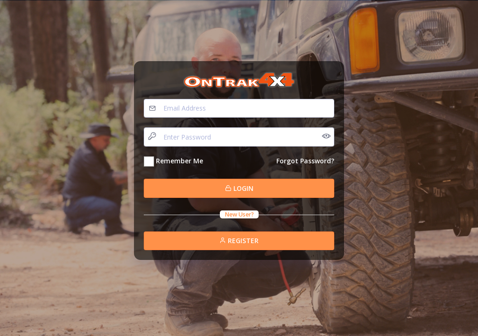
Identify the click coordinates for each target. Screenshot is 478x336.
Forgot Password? (305, 160)
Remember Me (179, 160)
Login (239, 188)
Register (239, 240)
